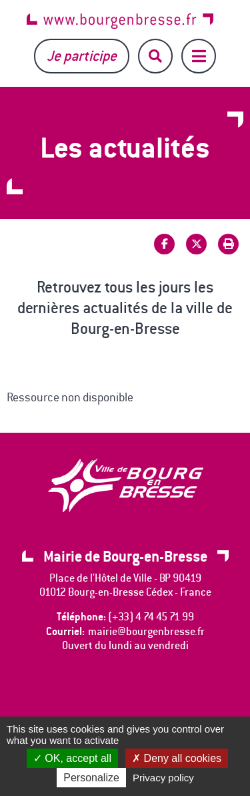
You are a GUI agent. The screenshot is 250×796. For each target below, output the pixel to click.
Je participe (82, 56)
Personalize (91, 777)
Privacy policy (163, 777)
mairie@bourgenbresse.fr (146, 631)
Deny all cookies (176, 758)
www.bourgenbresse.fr (120, 21)
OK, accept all (72, 758)
